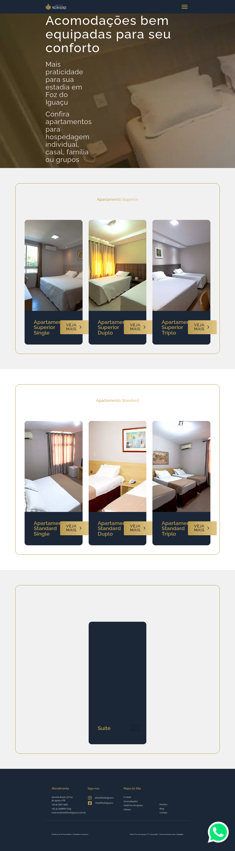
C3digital (179, 834)
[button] (184, 7)
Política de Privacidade (61, 834)
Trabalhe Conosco (80, 834)
